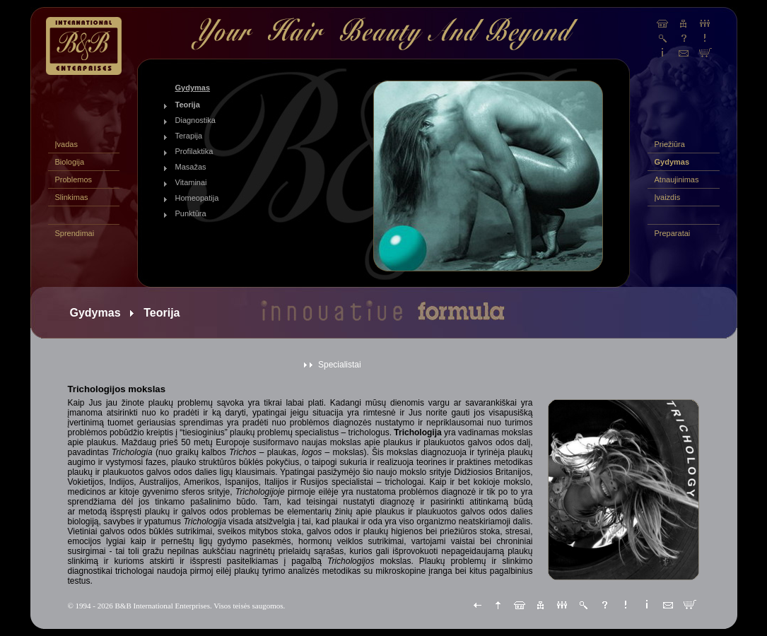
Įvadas (66, 144)
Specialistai (339, 365)
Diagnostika (195, 120)
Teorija (187, 104)
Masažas (190, 167)
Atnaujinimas (677, 179)
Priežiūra (670, 144)
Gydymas (672, 162)
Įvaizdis (668, 197)
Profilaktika (194, 151)
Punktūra (190, 213)
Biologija (70, 162)
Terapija (189, 135)
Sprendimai (75, 233)
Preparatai (673, 233)
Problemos (74, 179)
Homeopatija (197, 198)
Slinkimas (71, 197)
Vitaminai (191, 182)
